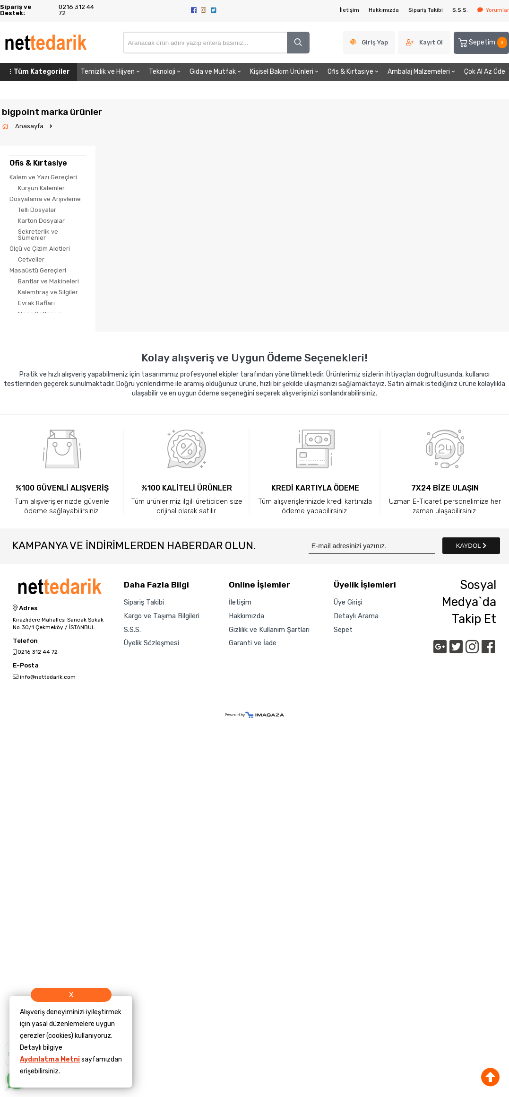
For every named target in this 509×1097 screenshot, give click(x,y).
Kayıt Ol (431, 42)
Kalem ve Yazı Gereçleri (43, 177)
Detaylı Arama (356, 616)
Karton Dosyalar (41, 220)
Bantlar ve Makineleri (48, 281)
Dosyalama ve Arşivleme (45, 198)
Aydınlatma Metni (50, 1059)
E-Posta (26, 665)
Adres (25, 608)
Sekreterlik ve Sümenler (38, 234)
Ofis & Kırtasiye (354, 72)
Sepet (343, 629)
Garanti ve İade (252, 643)
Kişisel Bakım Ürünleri (285, 72)
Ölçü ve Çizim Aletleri (39, 248)
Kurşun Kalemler (41, 188)
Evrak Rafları (36, 303)
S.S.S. (460, 10)
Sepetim (482, 42)
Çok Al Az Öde (484, 72)
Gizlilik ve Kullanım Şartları (269, 629)
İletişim (349, 10)
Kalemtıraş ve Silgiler (48, 292)
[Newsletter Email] (372, 545)
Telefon (25, 641)
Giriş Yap (375, 42)
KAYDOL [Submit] (471, 545)
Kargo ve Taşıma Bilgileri (161, 616)
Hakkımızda (384, 10)
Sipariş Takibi (425, 10)
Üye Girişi (348, 602)
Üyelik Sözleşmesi (151, 643)
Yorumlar (493, 10)
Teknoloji (165, 72)
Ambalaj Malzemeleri (422, 72)
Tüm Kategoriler (38, 72)
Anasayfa (30, 126)
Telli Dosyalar (37, 209)
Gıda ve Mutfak (216, 72)
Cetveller (31, 259)
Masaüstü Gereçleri (37, 270)
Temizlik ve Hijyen (111, 72)
